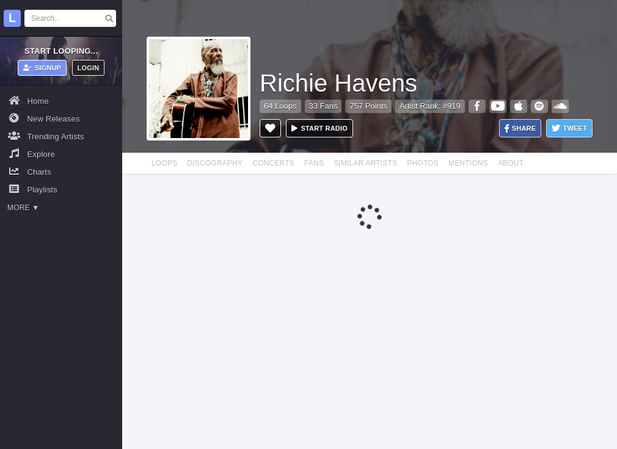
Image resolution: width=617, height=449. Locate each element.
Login (89, 67)
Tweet (569, 129)
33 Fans (323, 106)
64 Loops (280, 106)
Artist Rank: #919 (430, 106)
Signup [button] (42, 67)
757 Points (368, 106)
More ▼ (23, 207)
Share (520, 129)
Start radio (319, 128)
